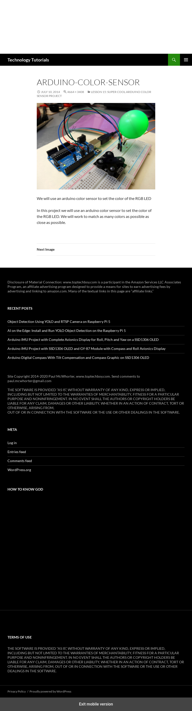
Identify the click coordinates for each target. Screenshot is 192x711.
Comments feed (20, 461)
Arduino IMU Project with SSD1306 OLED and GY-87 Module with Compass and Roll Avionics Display (87, 348)
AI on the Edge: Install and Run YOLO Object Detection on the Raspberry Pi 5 (67, 330)
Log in (12, 443)
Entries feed (17, 452)
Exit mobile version (96, 704)
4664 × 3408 (75, 92)
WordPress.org (19, 470)
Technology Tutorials (28, 59)
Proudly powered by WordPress (50, 691)
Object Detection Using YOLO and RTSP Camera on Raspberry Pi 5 (59, 321)
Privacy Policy (17, 691)
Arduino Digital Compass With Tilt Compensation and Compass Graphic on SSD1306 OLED (78, 357)
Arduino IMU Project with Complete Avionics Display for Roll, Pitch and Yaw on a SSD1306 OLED (83, 339)
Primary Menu (186, 60)
